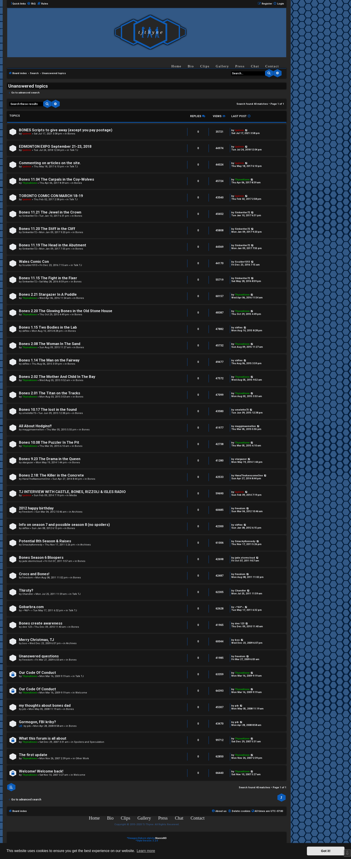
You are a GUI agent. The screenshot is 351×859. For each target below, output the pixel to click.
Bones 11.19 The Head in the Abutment (52, 245)
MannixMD (161, 838)
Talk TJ (74, 150)
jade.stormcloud (32, 561)
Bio (191, 66)
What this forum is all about (42, 738)
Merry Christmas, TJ (36, 640)
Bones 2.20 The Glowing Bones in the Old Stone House (65, 311)
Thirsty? (26, 590)
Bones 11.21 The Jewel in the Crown (50, 212)
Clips (205, 66)
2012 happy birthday (36, 508)
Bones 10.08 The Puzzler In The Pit (49, 442)
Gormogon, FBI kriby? (37, 722)
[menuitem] (31, 4)
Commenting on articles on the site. (50, 163)
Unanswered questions (39, 656)
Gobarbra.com (31, 607)
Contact (272, 66)
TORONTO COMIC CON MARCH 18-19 (51, 196)
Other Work (82, 758)
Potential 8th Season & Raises (45, 541)
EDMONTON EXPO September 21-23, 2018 (55, 146)
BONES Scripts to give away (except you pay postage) (65, 130)
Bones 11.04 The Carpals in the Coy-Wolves (56, 179)
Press (240, 66)
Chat (255, 66)
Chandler (27, 594)
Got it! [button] (326, 851)
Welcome (81, 692)
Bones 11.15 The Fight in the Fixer (48, 278)
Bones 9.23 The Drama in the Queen (49, 459)
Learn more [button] (146, 851)
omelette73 (29, 413)
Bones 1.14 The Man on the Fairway (49, 360)
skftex (25, 331)
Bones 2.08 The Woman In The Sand (49, 344)
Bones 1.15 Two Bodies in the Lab (48, 327)
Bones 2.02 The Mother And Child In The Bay (57, 377)
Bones (71, 133)
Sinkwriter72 (29, 215)
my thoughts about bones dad (45, 705)
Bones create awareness (40, 623)
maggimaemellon (33, 429)
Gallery (222, 66)
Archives (77, 511)
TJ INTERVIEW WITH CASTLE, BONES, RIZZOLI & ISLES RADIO (72, 492)
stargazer (27, 462)
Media (73, 495)
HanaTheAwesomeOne (36, 478)
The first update (33, 755)
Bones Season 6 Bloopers (41, 557)
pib (24, 709)
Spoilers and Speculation (89, 742)
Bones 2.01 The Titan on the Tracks (49, 393)
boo (24, 643)
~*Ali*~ (26, 610)
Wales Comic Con (34, 261)
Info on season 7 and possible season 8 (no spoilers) (64, 525)
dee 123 (27, 626)
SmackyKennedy (32, 544)
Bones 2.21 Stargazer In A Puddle (48, 294)
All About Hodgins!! (35, 426)
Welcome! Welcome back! (41, 771)
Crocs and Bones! (34, 574)
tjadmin (26, 133)
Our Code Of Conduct (37, 672)
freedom (27, 511)
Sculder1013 (29, 265)
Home (176, 66)
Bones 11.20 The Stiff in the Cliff (47, 229)
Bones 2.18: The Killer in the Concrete (51, 475)
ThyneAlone (29, 183)
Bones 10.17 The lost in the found (48, 409)
